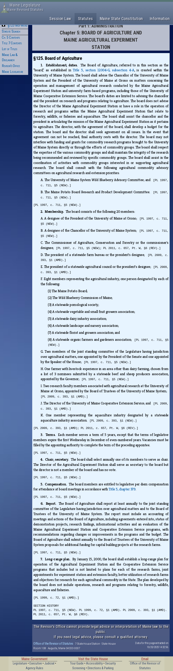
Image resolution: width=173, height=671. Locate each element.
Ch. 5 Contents (11, 37)
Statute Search (11, 31)
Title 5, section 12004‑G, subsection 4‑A (103, 70)
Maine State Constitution (121, 18)
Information (160, 18)
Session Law (60, 18)
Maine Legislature (12, 72)
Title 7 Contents (11, 43)
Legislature (20, 663)
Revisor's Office (11, 66)
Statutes (85, 18)
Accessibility (94, 663)
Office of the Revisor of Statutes (53, 644)
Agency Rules (34, 668)
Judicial (49, 663)
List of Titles (9, 49)
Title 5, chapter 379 (122, 489)
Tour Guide (77, 663)
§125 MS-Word (17, 25)
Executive (36, 663)
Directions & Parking (101, 668)
